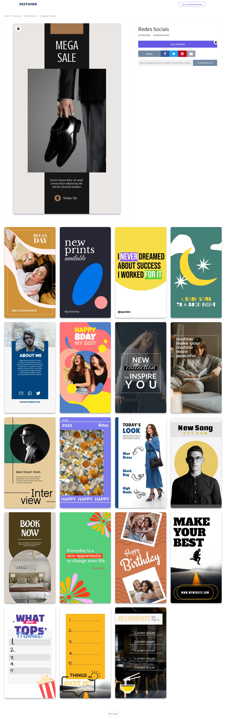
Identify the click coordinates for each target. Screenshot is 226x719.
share (149, 53)
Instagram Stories (48, 16)
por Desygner (144, 35)
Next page (113, 713)
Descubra (16, 16)
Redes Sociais (30, 16)
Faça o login (167, 4)
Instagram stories (161, 35)
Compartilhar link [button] (205, 63)
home (7, 16)
